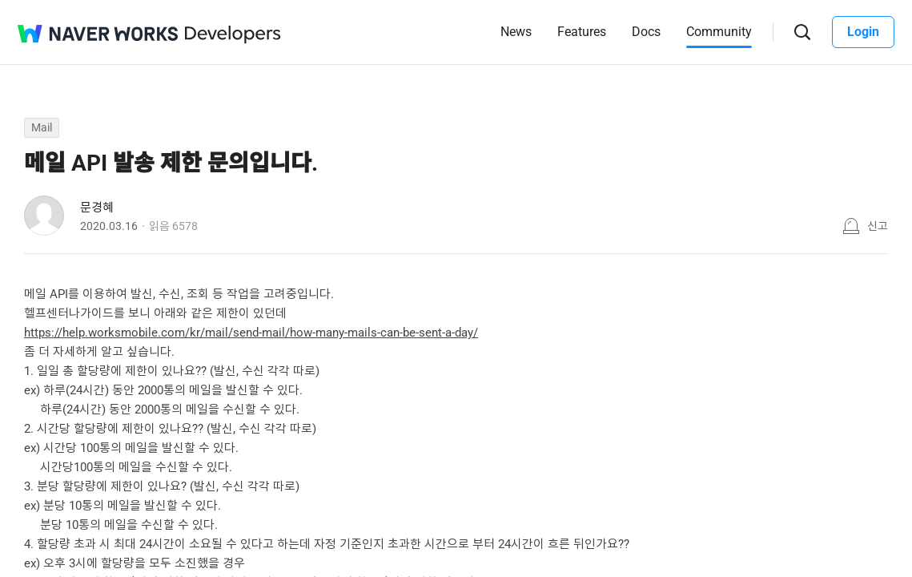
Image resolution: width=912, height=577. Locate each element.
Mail (41, 127)
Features (581, 31)
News (516, 31)
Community (719, 31)
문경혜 (97, 207)
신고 (877, 226)
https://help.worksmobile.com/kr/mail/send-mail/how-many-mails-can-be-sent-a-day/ (251, 332)
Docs (646, 31)
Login (863, 31)
